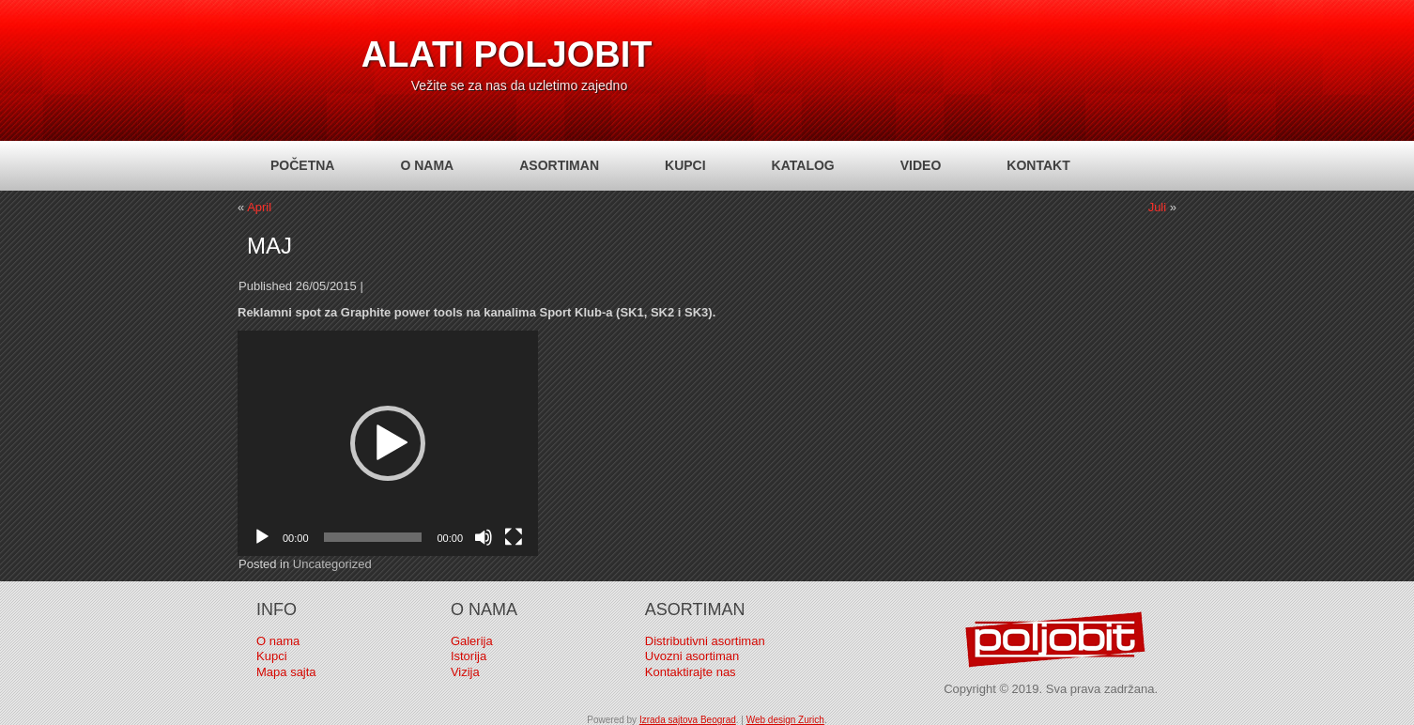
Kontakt (1038, 165)
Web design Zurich (785, 720)
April (259, 207)
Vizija (465, 672)
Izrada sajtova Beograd (687, 720)
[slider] (373, 537)
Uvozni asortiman (692, 656)
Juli (1157, 207)
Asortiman (559, 165)
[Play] (262, 537)
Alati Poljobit (507, 54)
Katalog (803, 165)
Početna (302, 165)
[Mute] (483, 537)
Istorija (468, 656)
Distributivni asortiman (705, 641)
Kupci (685, 165)
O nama (426, 165)
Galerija (472, 641)
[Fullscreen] (513, 537)
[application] (388, 443)
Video (921, 165)
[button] (387, 443)
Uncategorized (332, 564)
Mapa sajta (286, 672)
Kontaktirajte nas (690, 672)
